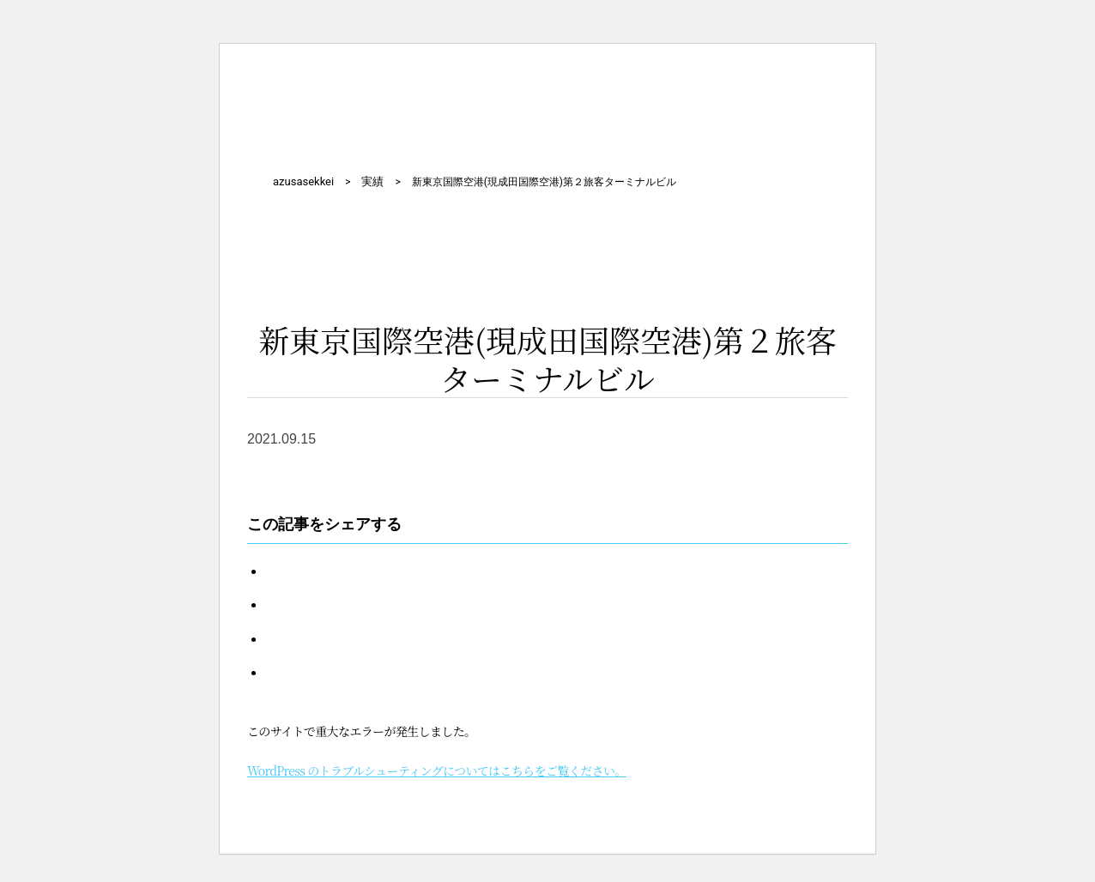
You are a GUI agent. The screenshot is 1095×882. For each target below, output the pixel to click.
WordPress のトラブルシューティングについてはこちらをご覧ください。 (436, 770)
